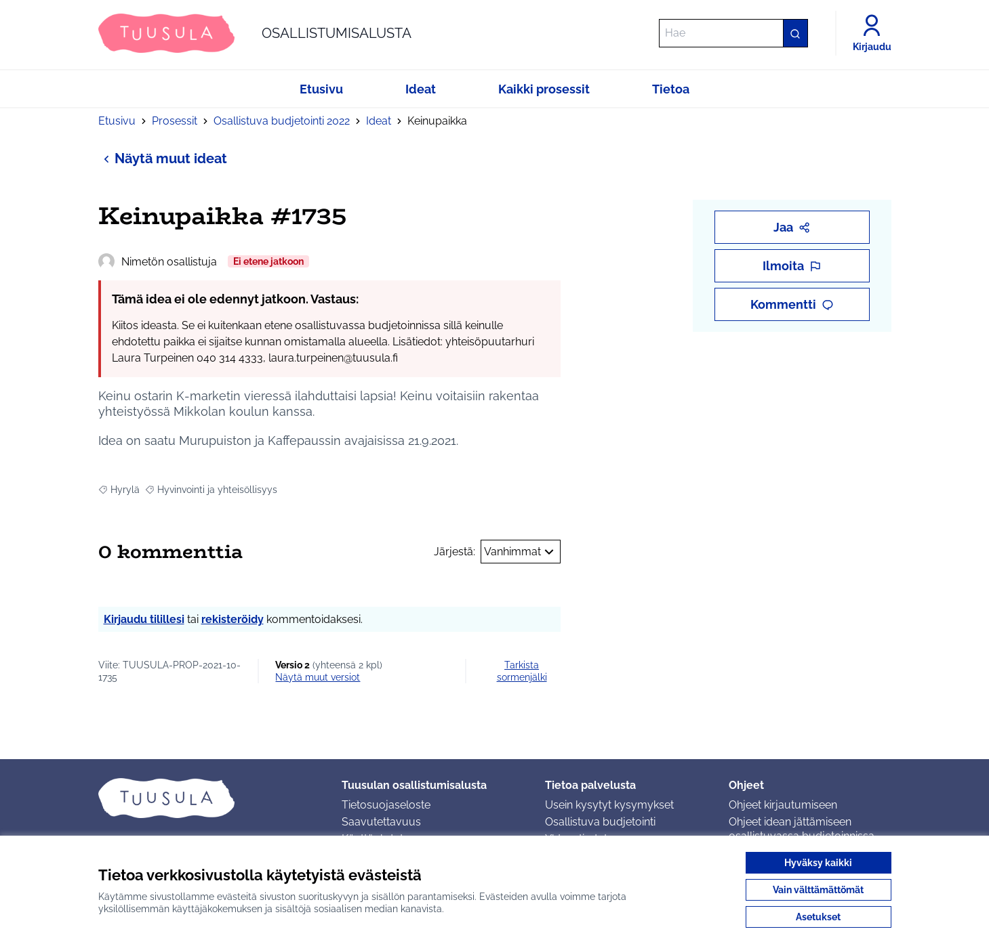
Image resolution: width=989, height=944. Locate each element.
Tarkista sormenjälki (522, 671)
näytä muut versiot (317, 677)
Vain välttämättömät (818, 889)
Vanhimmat (520, 552)
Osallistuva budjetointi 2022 (282, 120)
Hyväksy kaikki (818, 862)
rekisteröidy (232, 619)
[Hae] (733, 33)
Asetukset (818, 916)
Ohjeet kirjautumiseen (783, 804)
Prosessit (174, 120)
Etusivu (117, 120)
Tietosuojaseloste (386, 804)
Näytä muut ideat (162, 158)
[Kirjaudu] (872, 33)
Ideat (378, 120)
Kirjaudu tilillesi (144, 619)
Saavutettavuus (381, 821)
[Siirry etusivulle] (254, 33)
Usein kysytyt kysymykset (609, 804)
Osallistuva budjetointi (600, 821)
